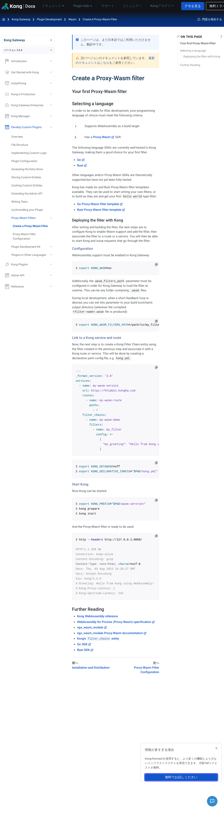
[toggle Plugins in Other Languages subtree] (51, 255)
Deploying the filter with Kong (201, 56)
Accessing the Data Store (27, 169)
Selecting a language (193, 50)
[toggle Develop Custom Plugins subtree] (51, 127)
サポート (100, 6)
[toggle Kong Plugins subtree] (51, 264)
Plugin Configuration (24, 161)
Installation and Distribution (91, 667)
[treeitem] (34, 226)
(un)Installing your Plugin (27, 209)
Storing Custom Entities (26, 177)
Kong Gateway (21, 19)
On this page (191, 37)
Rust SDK (83, 650)
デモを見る (181, 6)
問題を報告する (209, 19)
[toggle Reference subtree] (51, 286)
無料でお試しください (181, 777)
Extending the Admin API (26, 193)
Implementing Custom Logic (29, 153)
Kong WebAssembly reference (97, 616)
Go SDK (82, 644)
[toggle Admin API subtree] (51, 275)
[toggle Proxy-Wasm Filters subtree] (51, 218)
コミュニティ (122, 6)
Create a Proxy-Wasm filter (100, 19)
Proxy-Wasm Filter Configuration (24, 236)
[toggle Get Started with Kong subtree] (51, 72)
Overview (17, 136)
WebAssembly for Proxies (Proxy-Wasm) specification (114, 622)
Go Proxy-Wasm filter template (98, 204)
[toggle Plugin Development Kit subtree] (51, 247)
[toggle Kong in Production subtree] (51, 94)
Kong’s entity (98, 638)
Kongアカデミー (150, 6)
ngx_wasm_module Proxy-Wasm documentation (110, 633)
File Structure (19, 144)
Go (79, 160)
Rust (80, 165)
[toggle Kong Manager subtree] (51, 116)
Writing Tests (19, 201)
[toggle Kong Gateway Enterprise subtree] (51, 105)
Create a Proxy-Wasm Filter (30, 226)
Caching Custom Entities (26, 185)
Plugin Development (49, 19)
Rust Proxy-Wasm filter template (99, 210)
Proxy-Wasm (102, 137)
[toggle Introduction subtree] (51, 61)
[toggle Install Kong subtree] (51, 83)
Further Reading (190, 65)
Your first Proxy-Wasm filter (198, 43)
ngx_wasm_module (90, 627)
